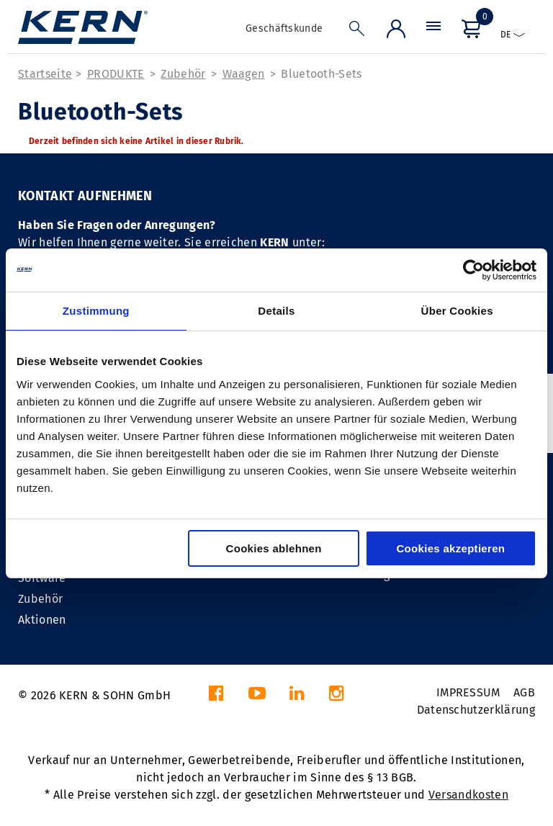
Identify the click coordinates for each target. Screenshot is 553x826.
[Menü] (433, 32)
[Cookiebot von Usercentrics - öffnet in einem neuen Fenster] (473, 270)
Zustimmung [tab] (96, 311)
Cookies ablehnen (274, 548)
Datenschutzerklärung (476, 710)
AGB (524, 692)
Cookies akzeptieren (450, 548)
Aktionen (42, 620)
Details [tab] (276, 311)
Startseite (45, 74)
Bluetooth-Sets (321, 74)
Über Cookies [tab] (457, 311)
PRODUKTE (116, 74)
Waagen (243, 74)
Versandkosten (468, 795)
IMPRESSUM (468, 692)
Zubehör (183, 74)
